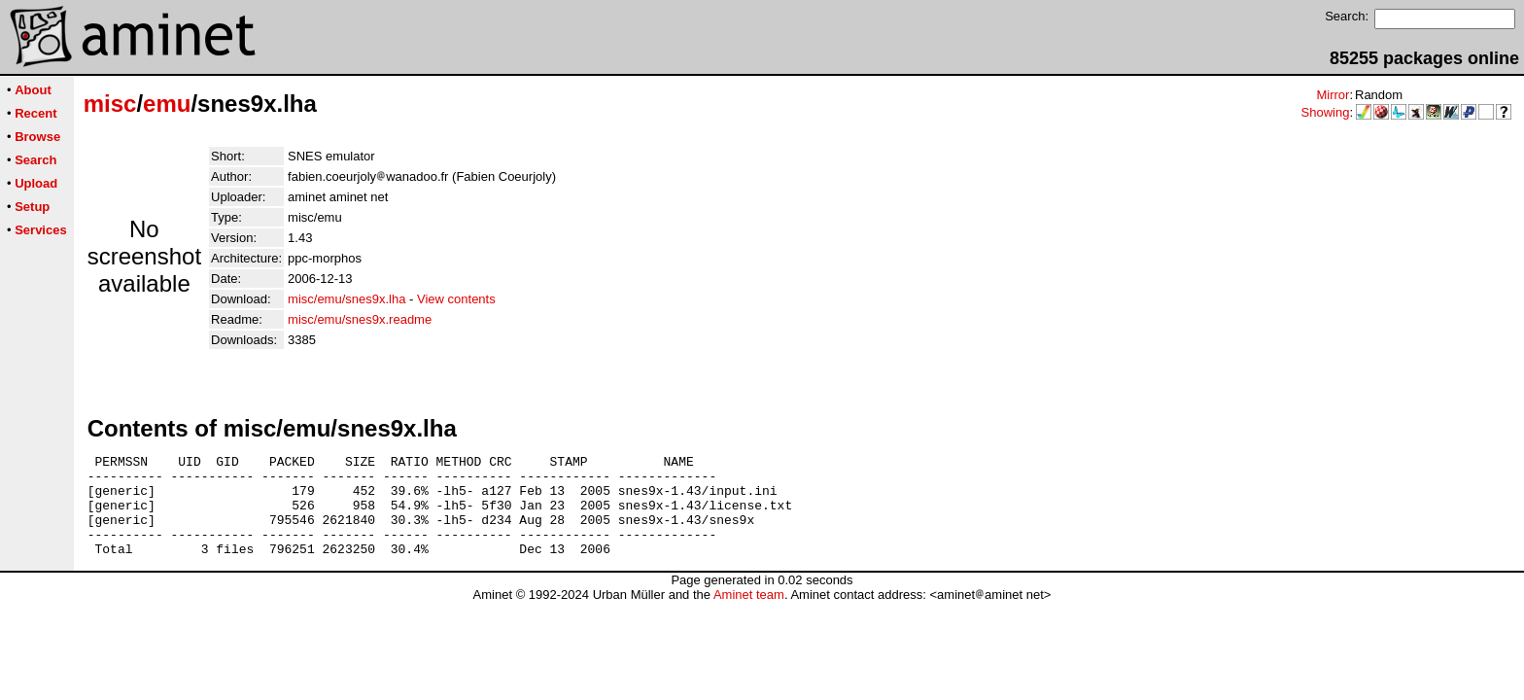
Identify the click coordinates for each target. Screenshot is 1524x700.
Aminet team (748, 615)
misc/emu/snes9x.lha (346, 299)
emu (166, 103)
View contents (456, 299)
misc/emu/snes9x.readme (360, 319)
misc (110, 103)
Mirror (1332, 95)
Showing (1325, 112)
